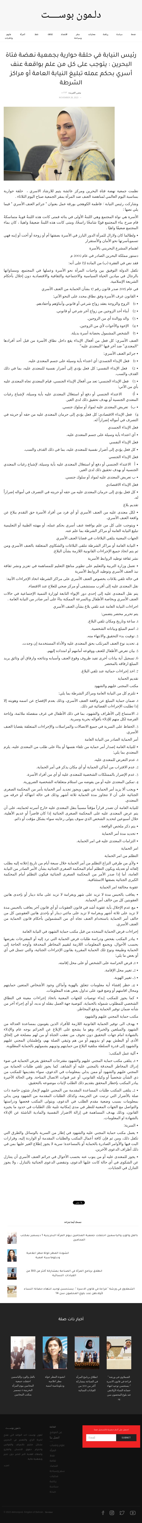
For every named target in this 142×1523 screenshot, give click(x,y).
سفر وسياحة (78, 36)
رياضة (105, 34)
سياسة (119, 34)
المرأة (22, 34)
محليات (91, 34)
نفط (36, 34)
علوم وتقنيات (9, 36)
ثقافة (50, 34)
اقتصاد (64, 34)
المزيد (6, 1466)
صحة (133, 34)
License (49, 1511)
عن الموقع (56, 1432)
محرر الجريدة (75, 92)
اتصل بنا (54, 1437)
